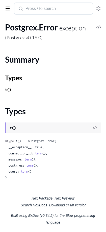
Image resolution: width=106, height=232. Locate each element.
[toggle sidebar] (6, 8)
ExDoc (33, 215)
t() (8, 89)
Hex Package (42, 198)
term (38, 153)
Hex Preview (64, 198)
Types (13, 78)
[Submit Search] (20, 9)
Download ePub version (68, 205)
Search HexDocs (34, 205)
